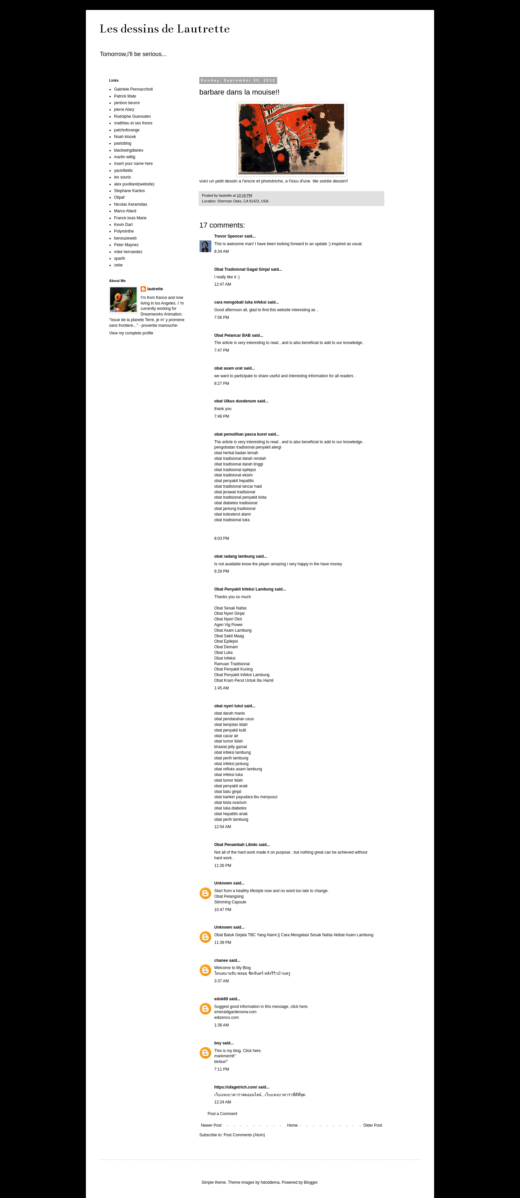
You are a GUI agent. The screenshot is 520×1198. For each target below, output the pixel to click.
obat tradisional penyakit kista (240, 497)
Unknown (223, 883)
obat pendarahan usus (234, 719)
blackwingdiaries (128, 150)
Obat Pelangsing (229, 896)
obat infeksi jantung (231, 763)
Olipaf (119, 197)
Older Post (372, 1125)
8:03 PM (221, 538)
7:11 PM (221, 1069)
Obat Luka (223, 652)
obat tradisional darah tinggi (238, 464)
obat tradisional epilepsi (235, 469)
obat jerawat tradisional (234, 492)
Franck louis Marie (130, 218)
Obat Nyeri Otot (228, 619)
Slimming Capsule (230, 902)
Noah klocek (125, 136)
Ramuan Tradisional (232, 664)
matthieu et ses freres (133, 123)
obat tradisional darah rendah (240, 458)
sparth (119, 258)
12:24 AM (222, 1102)
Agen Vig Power (228, 624)
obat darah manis (229, 713)
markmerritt (224, 1056)
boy (217, 1043)
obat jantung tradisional (234, 508)
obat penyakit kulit (230, 730)
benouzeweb (125, 238)
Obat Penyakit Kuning (233, 669)
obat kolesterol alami (232, 514)
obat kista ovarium (230, 802)
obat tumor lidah (228, 741)
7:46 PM (221, 416)
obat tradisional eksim (233, 475)
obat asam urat (228, 368)
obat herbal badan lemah (236, 453)
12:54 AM (222, 826)
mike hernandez (128, 251)
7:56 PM (221, 317)
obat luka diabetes (230, 808)
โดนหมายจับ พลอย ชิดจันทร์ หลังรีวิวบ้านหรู (252, 973)
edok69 (221, 999)
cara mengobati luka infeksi (240, 302)
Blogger (310, 1182)
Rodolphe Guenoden (132, 116)
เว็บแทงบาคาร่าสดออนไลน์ (237, 1094)
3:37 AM (221, 981)
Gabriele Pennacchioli (133, 89)
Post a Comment (222, 1113)
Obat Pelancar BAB (232, 335)
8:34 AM (221, 251)
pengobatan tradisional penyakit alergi (247, 447)
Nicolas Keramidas (130, 204)
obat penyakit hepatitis (234, 480)
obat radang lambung (234, 556)
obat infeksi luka (228, 774)
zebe (118, 265)
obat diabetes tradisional (235, 503)
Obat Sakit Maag (229, 636)
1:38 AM (221, 1025)
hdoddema (270, 1182)
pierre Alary (124, 109)
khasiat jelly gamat (230, 746)
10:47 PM (222, 909)
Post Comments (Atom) (244, 1135)
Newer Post (211, 1125)
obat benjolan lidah (231, 724)
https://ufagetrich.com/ (235, 1087)
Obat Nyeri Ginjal (229, 613)
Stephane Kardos (129, 190)
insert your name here (133, 163)
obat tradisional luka (232, 520)
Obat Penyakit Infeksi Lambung (244, 589)
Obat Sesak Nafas (230, 608)
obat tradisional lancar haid (238, 486)
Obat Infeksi (224, 658)
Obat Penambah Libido (236, 844)
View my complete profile (131, 333)
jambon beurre (127, 103)
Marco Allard (125, 211)
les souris (122, 177)
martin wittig (124, 157)
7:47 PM (221, 350)
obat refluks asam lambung (238, 769)
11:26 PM (222, 865)
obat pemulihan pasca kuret (240, 434)
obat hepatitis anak (231, 813)
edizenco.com (226, 1017)
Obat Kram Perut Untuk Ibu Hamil (244, 680)
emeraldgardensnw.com (235, 1012)
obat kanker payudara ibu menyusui (245, 797)
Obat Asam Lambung (233, 630)
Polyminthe (124, 231)
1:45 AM (221, 688)
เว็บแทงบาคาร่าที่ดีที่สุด (285, 1094)
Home (292, 1125)
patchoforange (127, 130)
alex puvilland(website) (134, 184)
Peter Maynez (126, 245)
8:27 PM (221, 383)
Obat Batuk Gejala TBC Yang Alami (245, 935)
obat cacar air (226, 736)
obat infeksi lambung (232, 752)
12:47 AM (222, 284)
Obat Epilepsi (226, 641)
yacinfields (123, 170)
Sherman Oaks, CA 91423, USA (243, 201)
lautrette (155, 289)
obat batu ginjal (227, 791)
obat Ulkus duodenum (235, 401)
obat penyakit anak (231, 786)
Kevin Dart (123, 224)
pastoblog (122, 143)
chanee (221, 960)
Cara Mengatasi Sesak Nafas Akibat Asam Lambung (327, 935)
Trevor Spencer (228, 236)
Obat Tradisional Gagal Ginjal (242, 269)
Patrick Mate (125, 96)
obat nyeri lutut (228, 706)
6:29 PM (221, 571)
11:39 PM (222, 942)
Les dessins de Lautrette (164, 28)
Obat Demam (226, 647)
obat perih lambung (231, 758)
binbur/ (220, 1061)
